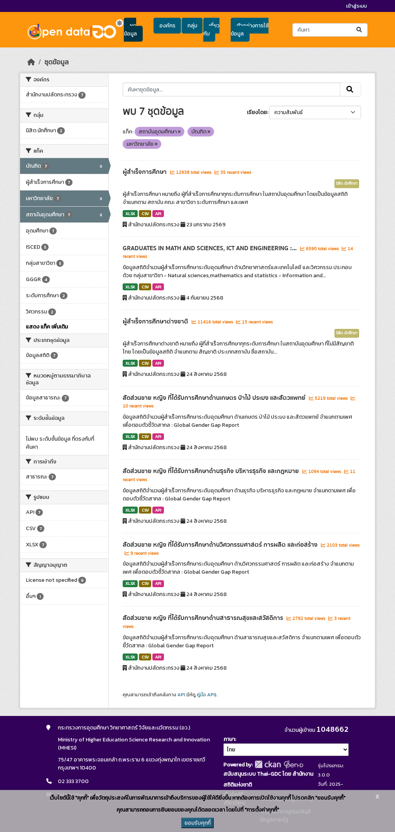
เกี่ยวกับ (211, 30)
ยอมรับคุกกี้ (197, 823)
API (158, 214)
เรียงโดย (257, 112)
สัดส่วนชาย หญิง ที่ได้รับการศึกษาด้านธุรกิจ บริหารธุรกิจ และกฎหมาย (211, 471)
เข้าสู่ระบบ (356, 6)
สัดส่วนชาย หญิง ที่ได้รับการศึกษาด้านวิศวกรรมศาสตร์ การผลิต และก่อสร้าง (221, 545)
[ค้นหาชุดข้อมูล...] (330, 30)
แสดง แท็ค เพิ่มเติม (47, 327)
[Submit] (359, 30)
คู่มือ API (206, 694)
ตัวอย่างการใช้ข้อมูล (249, 30)
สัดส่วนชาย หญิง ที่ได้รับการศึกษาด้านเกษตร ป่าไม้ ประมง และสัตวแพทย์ (215, 398)
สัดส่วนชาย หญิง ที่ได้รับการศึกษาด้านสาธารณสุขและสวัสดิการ (204, 618)
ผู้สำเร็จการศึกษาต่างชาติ (156, 322)
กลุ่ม (192, 26)
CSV (145, 214)
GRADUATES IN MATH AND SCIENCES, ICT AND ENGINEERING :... (210, 248)
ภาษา (229, 739)
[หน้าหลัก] (31, 62)
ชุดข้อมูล (130, 30)
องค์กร (167, 26)
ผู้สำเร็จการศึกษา (145, 172)
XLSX (130, 214)
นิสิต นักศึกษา (347, 183)
